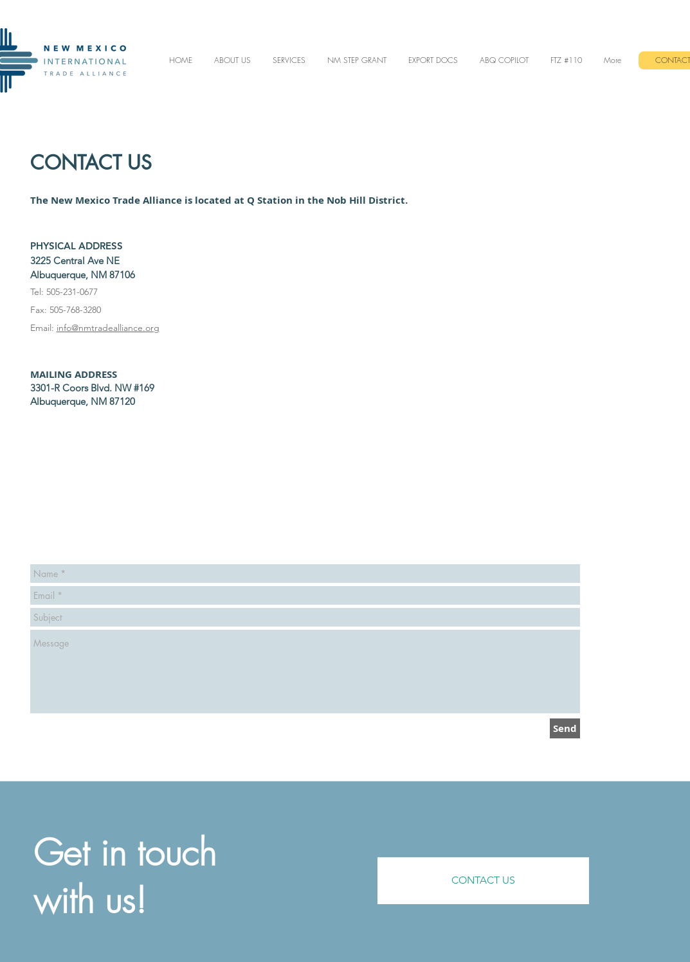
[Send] (565, 728)
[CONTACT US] (483, 880)
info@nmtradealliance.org (108, 328)
